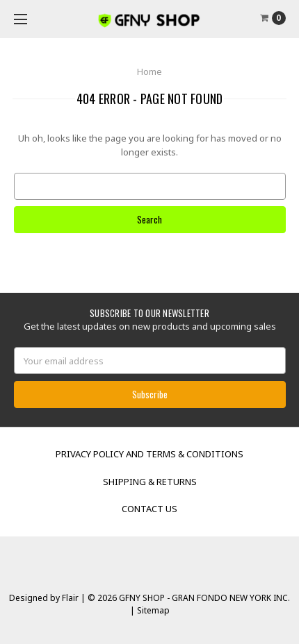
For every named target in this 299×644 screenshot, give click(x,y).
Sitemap (152, 610)
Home (149, 71)
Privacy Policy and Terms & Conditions (149, 454)
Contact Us (149, 508)
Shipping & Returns (150, 481)
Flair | (74, 598)
